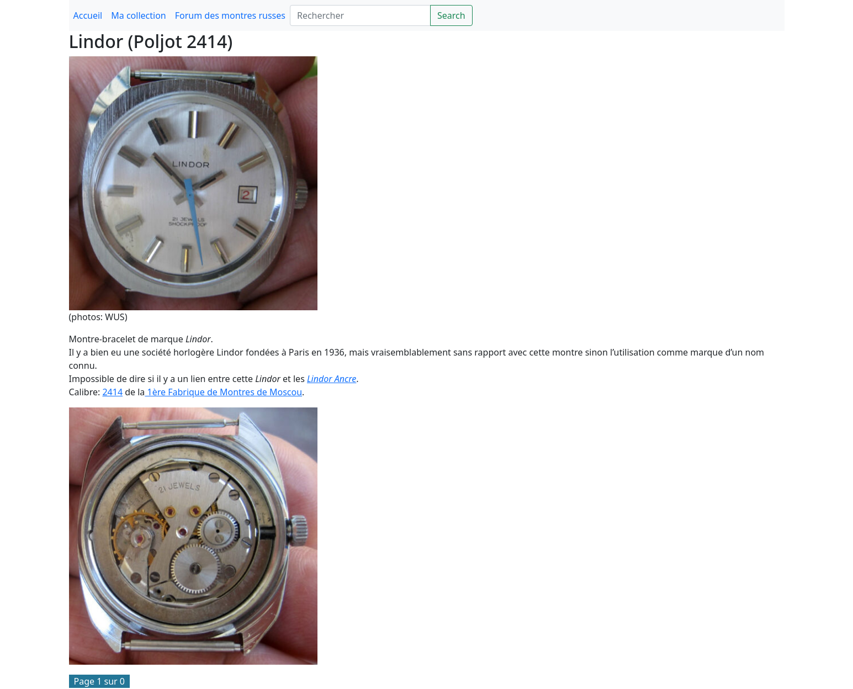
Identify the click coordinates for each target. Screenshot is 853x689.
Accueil (88, 15)
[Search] (360, 15)
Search (451, 15)
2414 (112, 392)
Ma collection (138, 15)
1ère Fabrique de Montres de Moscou (223, 392)
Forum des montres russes (230, 15)
